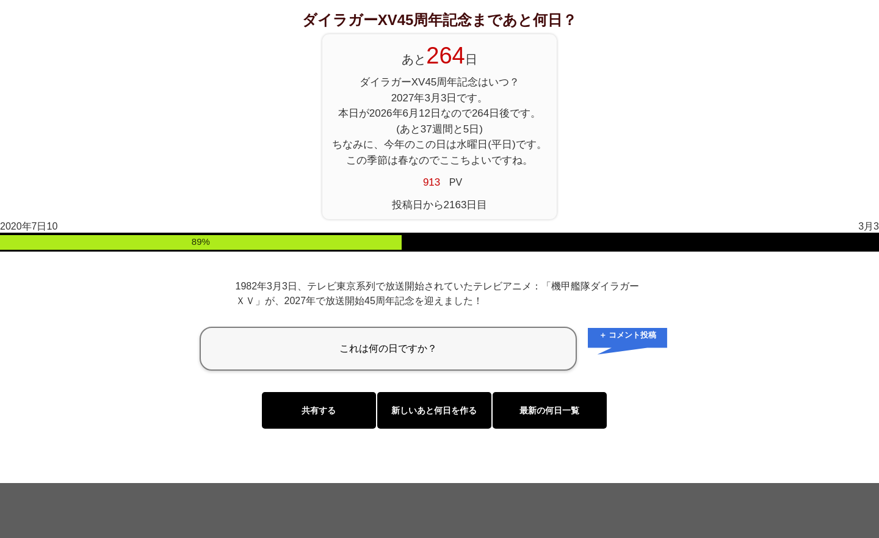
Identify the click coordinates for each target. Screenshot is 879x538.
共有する (319, 410)
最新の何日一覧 (549, 410)
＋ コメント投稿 (628, 335)
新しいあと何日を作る (434, 410)
